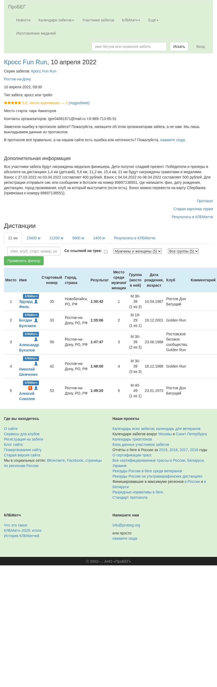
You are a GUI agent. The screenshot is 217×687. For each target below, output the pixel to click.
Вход (200, 46)
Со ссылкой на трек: (83, 251)
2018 (173, 450)
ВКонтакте (56, 460)
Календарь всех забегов (133, 429)
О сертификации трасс (132, 455)
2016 (194, 450)
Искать (179, 46)
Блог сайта (13, 444)
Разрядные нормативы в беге (137, 492)
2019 (163, 450)
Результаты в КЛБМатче (192, 217)
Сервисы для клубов (22, 434)
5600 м (78, 238)
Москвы (165, 434)
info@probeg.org (126, 525)
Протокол (205, 201)
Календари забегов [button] (56, 20)
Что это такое (15, 525)
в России (192, 481)
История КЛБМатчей (21, 536)
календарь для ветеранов (178, 429)
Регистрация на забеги (23, 439)
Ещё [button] (153, 20)
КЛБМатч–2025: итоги (22, 530)
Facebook (75, 460)
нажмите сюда (172, 140)
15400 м (33, 238)
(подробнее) (79, 103)
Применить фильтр (23, 261)
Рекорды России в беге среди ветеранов (147, 471)
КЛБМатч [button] (131, 20)
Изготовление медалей (36, 33)
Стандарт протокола (129, 497)
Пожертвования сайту (23, 450)
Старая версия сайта (22, 455)
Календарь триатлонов (132, 439)
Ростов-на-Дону (17, 79)
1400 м (99, 238)
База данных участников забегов (140, 444)
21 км (12, 238)
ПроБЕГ (17, 7)
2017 (184, 450)
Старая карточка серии (193, 209)
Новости (23, 20)
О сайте (10, 429)
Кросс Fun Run (25, 62)
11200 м (56, 238)
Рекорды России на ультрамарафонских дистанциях (157, 476)
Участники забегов (98, 20)
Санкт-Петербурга (191, 434)
